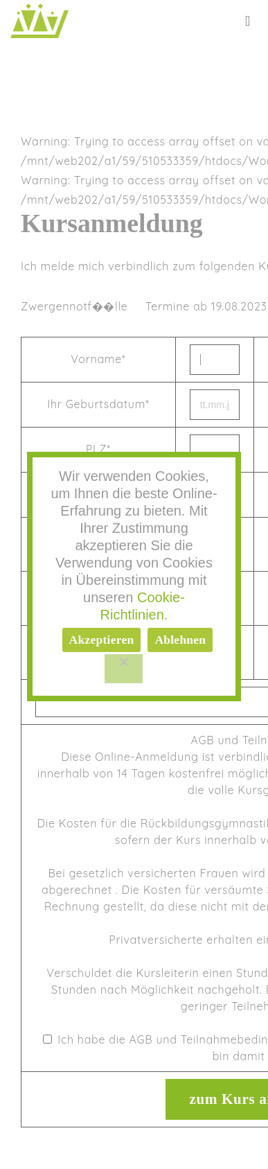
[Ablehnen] (124, 668)
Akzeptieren (101, 640)
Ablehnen (180, 640)
